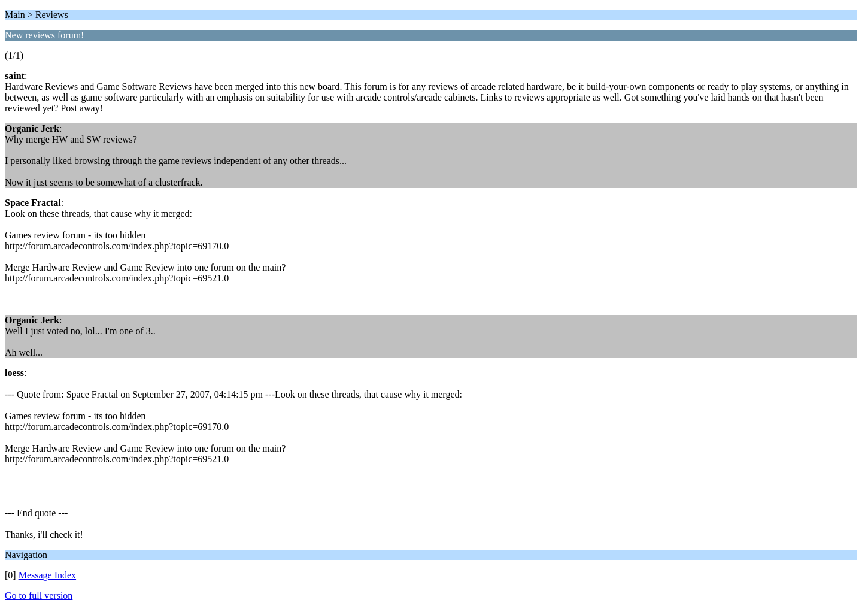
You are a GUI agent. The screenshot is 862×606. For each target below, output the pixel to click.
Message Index (47, 575)
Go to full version (38, 595)
